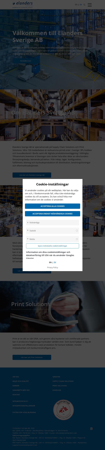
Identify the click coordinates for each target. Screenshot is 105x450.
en (50, 262)
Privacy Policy (52, 267)
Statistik (33, 230)
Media (32, 239)
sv (55, 262)
